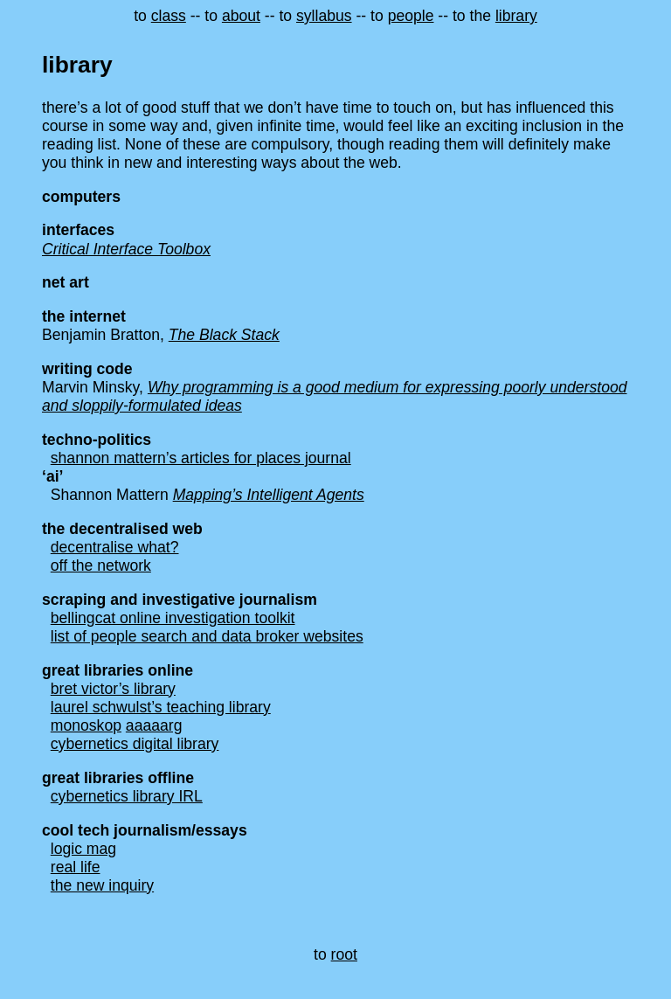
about (241, 15)
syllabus (324, 15)
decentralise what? (115, 547)
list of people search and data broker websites (207, 636)
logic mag (83, 848)
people (411, 15)
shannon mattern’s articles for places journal (201, 458)
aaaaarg (154, 725)
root (344, 954)
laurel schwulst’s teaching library (161, 707)
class (168, 15)
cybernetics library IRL (127, 796)
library (516, 15)
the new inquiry (102, 885)
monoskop (86, 725)
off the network (101, 565)
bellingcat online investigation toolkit (173, 618)
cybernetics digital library (135, 744)
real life (75, 867)
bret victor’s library (113, 688)
